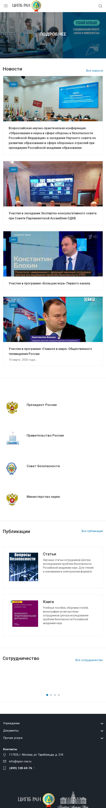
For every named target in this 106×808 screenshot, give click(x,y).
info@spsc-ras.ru (20, 761)
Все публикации (92, 531)
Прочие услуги (12, 738)
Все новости (94, 70)
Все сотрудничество (89, 660)
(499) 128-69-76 (20, 768)
